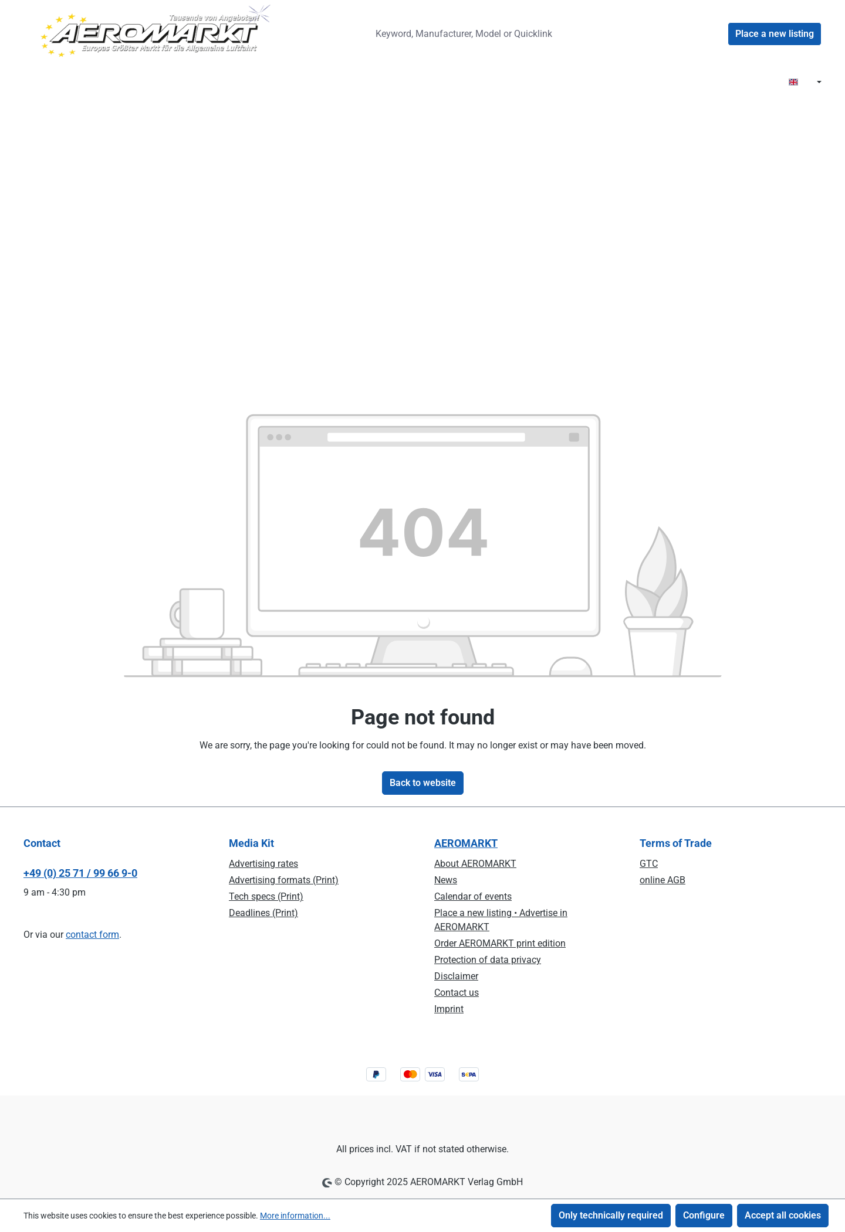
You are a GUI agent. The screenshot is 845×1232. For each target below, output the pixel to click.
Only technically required (611, 1215)
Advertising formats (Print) (284, 880)
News (445, 880)
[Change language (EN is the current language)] (805, 83)
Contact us (456, 992)
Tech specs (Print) (266, 896)
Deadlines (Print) (263, 912)
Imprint (449, 1009)
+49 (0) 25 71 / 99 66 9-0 (80, 873)
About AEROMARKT (475, 863)
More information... (295, 1215)
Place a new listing (774, 33)
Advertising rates (263, 863)
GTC (649, 863)
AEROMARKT (466, 843)
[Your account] (713, 34)
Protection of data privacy (487, 959)
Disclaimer (456, 976)
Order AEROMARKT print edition (500, 943)
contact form (92, 934)
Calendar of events (473, 896)
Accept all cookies (783, 1215)
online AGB (662, 880)
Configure (704, 1215)
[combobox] (472, 34)
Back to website (423, 782)
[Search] (589, 34)
